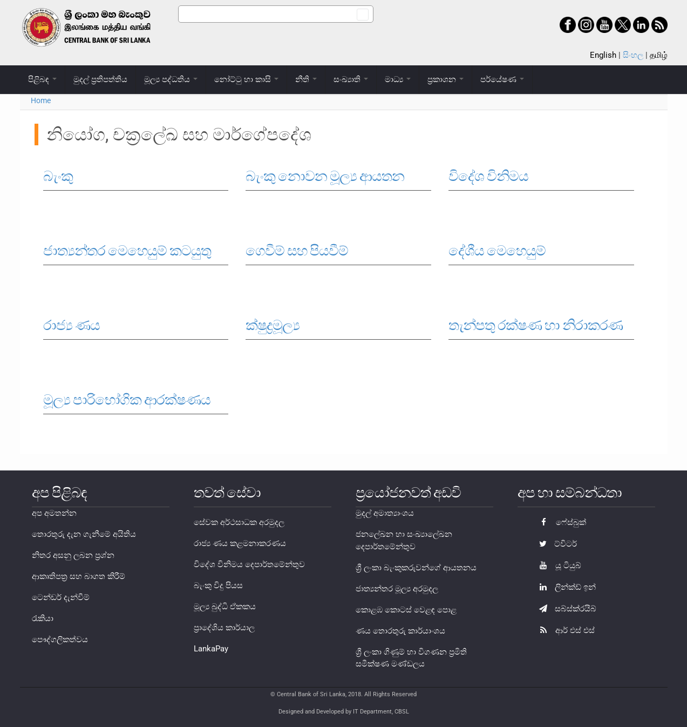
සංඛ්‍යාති (351, 79)
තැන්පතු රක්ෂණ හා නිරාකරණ (535, 325)
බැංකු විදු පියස (218, 585)
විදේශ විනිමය (488, 176)
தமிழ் (659, 55)
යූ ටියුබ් (557, 565)
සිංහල (633, 55)
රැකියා (42, 618)
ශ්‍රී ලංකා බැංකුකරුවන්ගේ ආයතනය (416, 568)
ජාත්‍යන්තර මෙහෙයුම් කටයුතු (127, 251)
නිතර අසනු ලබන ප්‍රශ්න (73, 555)
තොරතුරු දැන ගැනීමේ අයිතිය (84, 534)
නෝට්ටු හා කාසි (246, 79)
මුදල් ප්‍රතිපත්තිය (100, 79)
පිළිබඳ (42, 79)
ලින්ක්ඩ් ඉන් (565, 587)
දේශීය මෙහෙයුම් (497, 251)
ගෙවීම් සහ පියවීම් (297, 251)
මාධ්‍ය (398, 79)
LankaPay (211, 649)
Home (41, 100)
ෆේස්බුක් (560, 522)
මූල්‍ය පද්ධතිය (171, 79)
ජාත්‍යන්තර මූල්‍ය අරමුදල (397, 589)
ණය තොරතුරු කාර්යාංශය (400, 631)
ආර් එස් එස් (564, 630)
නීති (306, 79)
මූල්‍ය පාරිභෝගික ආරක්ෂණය (126, 400)
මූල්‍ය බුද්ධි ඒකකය (225, 606)
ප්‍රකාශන (445, 79)
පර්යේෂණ (502, 79)
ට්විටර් (555, 544)
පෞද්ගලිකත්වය (60, 639)
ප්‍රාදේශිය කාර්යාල (224, 627)
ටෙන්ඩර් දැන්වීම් (61, 597)
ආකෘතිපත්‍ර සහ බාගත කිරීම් (78, 576)
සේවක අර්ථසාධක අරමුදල (239, 522)
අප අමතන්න (54, 513)
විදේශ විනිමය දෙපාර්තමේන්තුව (249, 564)
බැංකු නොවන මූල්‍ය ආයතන (325, 176)
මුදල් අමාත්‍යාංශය (385, 513)
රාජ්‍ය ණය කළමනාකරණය (240, 543)
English (603, 55)
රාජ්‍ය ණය (71, 325)
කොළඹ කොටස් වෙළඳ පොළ (406, 610)
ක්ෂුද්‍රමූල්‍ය (273, 325)
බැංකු (58, 176)
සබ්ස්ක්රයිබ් (565, 609)
